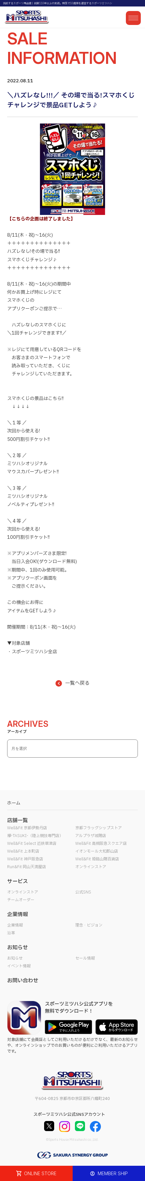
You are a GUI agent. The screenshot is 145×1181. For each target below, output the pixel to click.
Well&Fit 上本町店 (23, 851)
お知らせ (15, 958)
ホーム (13, 803)
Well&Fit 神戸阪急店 (25, 859)
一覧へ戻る (72, 683)
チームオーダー (20, 900)
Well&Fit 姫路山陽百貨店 (97, 859)
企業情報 (15, 925)
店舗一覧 (17, 820)
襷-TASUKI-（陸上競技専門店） (35, 836)
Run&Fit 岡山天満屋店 (26, 867)
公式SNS (83, 892)
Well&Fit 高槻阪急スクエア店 (101, 843)
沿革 (11, 933)
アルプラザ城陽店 (90, 836)
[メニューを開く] (133, 18)
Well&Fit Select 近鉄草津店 (31, 843)
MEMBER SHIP (109, 1173)
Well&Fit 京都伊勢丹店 (27, 828)
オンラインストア (90, 867)
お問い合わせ (22, 981)
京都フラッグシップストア (98, 828)
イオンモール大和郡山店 (96, 851)
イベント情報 (18, 966)
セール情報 (85, 958)
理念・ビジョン (89, 925)
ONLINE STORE (36, 1173)
